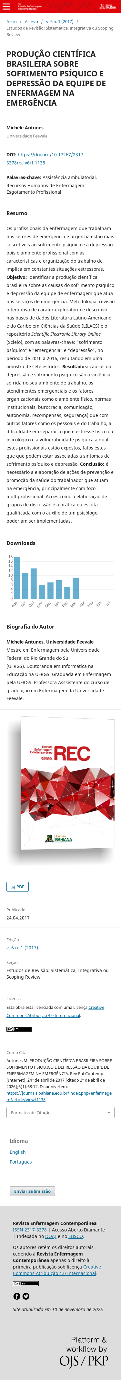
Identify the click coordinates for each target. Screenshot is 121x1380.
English (18, 1152)
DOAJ (50, 1236)
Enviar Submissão (32, 1191)
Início (11, 21)
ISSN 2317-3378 (30, 1230)
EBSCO (75, 1236)
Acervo (31, 21)
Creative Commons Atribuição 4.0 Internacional (57, 1270)
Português (21, 1162)
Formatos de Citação (31, 1112)
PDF (19, 887)
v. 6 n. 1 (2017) (60, 21)
